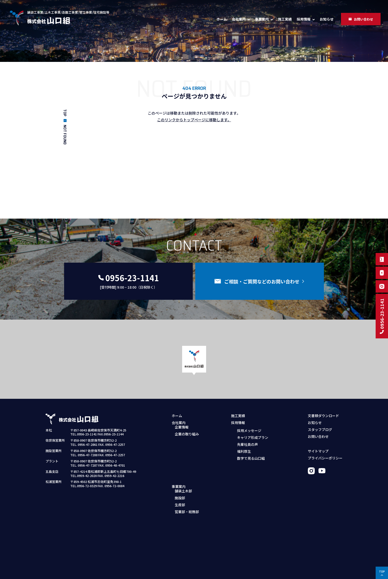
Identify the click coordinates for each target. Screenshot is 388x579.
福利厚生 (244, 451)
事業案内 (262, 19)
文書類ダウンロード (323, 415)
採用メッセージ (249, 430)
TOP (65, 112)
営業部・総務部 (187, 472)
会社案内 (239, 19)
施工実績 (285, 19)
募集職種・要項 (246, 465)
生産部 (180, 465)
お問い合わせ (318, 436)
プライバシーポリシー (325, 457)
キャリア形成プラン (252, 437)
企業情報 (182, 430)
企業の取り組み (187, 437)
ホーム (222, 19)
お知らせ (327, 19)
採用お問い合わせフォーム (255, 472)
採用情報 (304, 19)
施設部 (180, 458)
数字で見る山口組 (251, 457)
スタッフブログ (320, 429)
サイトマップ (318, 451)
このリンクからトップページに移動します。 (194, 119)
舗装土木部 (183, 451)
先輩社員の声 (247, 444)
